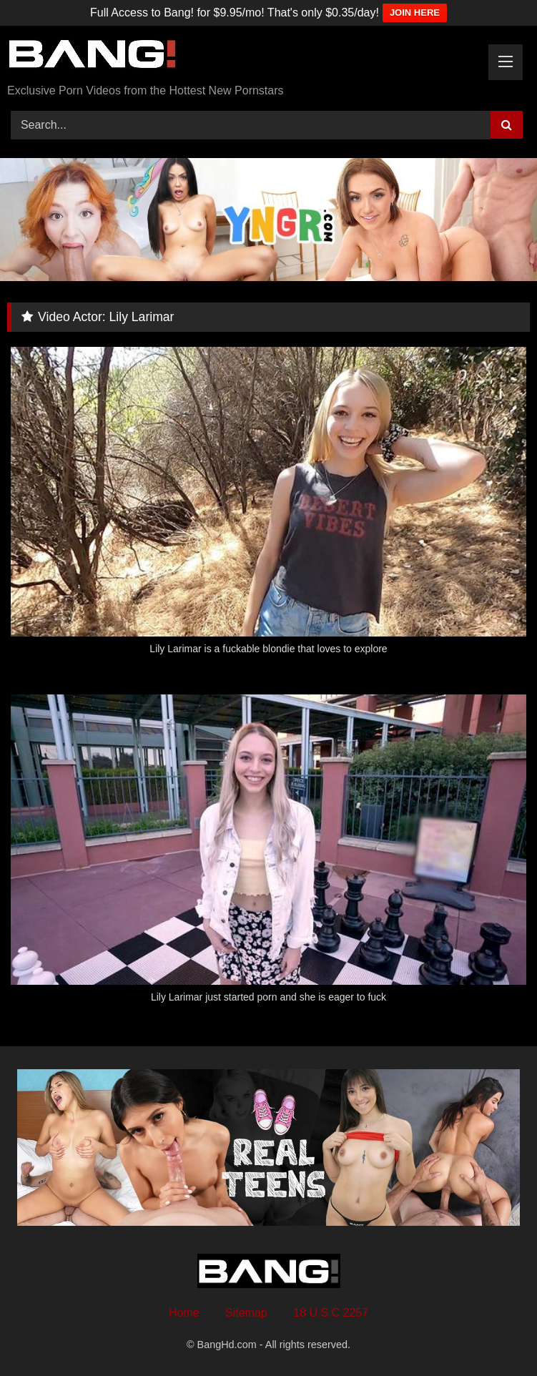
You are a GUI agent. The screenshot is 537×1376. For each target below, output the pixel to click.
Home (184, 1313)
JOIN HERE (415, 12)
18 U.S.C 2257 (330, 1313)
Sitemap (246, 1313)
